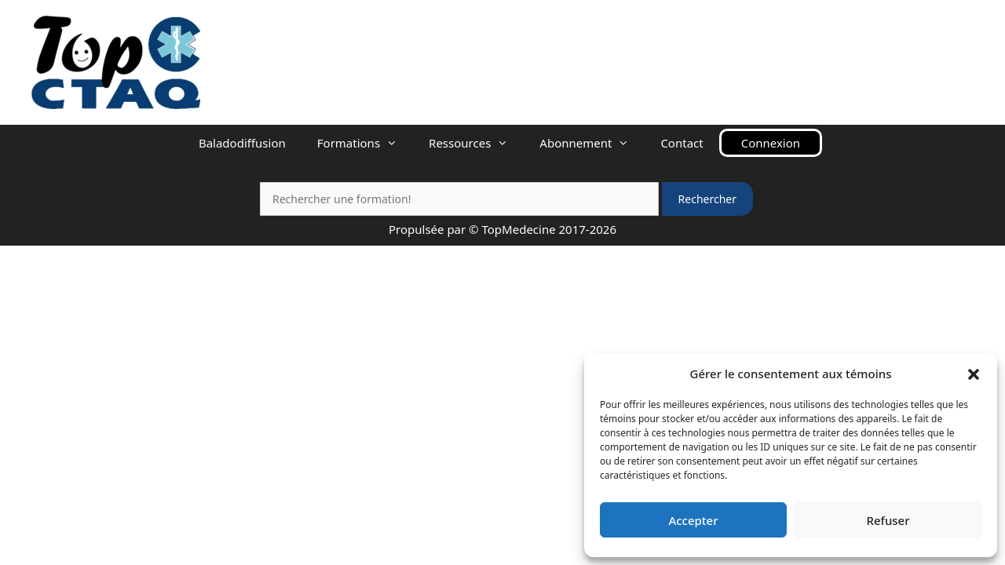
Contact (681, 143)
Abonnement (592, 143)
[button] (973, 373)
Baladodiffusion (242, 143)
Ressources (476, 143)
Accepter (693, 520)
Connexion (770, 143)
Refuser (887, 520)
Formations (365, 143)
